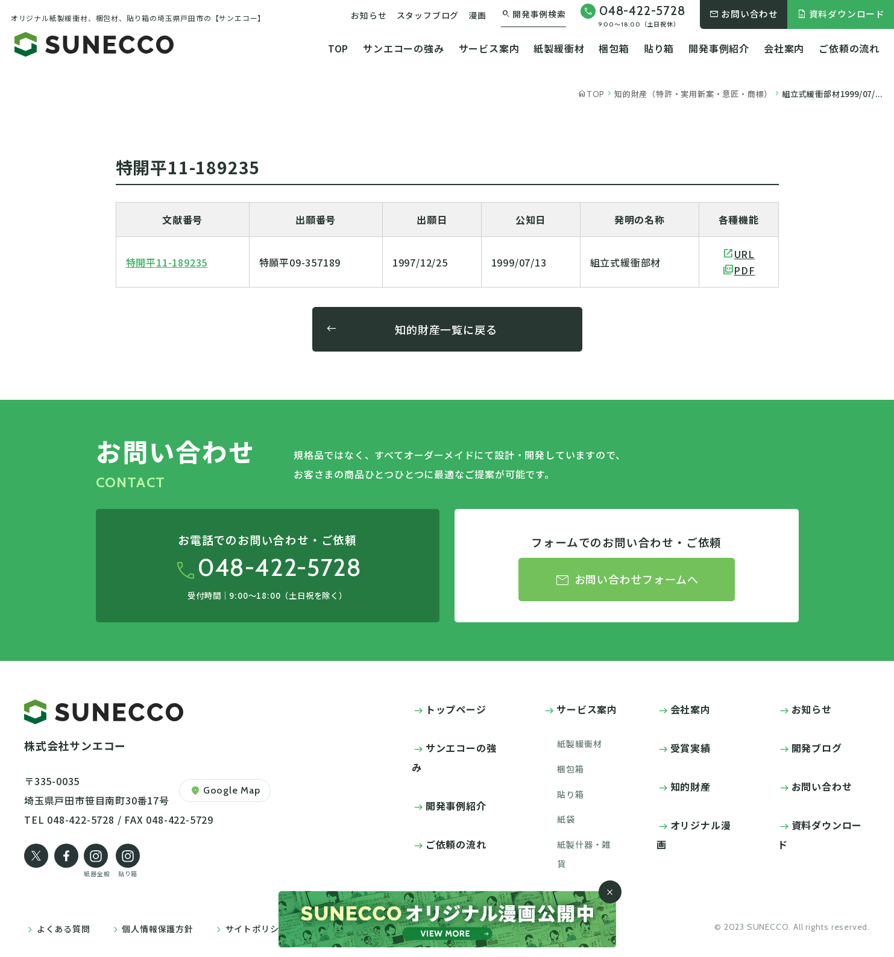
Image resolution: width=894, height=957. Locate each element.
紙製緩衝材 (559, 48)
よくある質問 (63, 929)
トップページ (456, 709)
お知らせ (368, 15)
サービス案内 (489, 48)
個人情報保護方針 (157, 929)
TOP (338, 48)
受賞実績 (690, 748)
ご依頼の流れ (849, 48)
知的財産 (690, 786)
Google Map (224, 791)
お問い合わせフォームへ (626, 580)
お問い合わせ (743, 14)
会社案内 (784, 48)
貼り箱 (659, 48)
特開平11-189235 (167, 262)
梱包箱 (614, 48)
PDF (744, 270)
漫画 (477, 15)
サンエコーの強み (403, 48)
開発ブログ (817, 748)
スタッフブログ (428, 15)
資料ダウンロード (840, 14)
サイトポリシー (256, 929)
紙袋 (566, 819)
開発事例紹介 (718, 48)
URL (744, 254)
